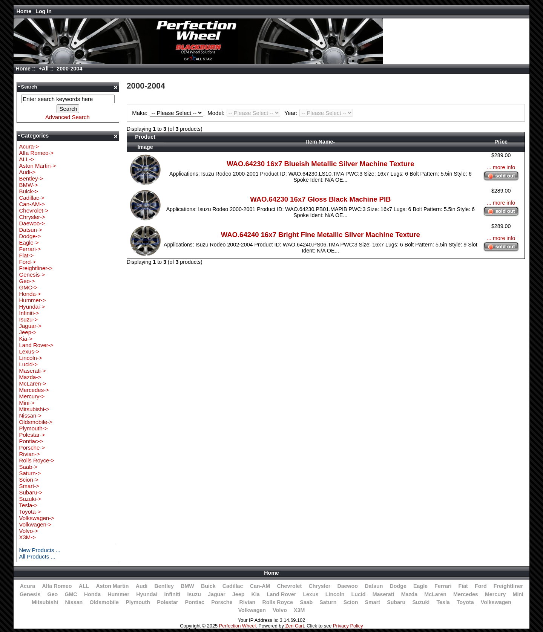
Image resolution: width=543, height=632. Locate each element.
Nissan (74, 602)
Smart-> (29, 486)
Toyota (465, 602)
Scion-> (28, 479)
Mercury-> (32, 396)
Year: (318, 113)
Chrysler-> (32, 217)
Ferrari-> (30, 249)
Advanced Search (67, 117)
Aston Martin (112, 586)
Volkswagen (496, 602)
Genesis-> (32, 274)
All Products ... (37, 556)
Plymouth (138, 602)
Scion (351, 602)
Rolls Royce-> (36, 460)
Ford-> (27, 262)
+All (43, 69)
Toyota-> (30, 511)
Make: (168, 113)
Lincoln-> (30, 358)
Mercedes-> (34, 390)
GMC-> (28, 287)
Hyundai (146, 594)
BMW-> (28, 185)
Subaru (396, 602)
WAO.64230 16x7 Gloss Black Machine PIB (320, 199)
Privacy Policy (348, 626)
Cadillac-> (31, 197)
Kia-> (25, 338)
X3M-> (27, 537)
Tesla (442, 602)
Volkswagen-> (36, 518)
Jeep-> (28, 332)
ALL (84, 586)
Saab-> (28, 467)
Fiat (463, 586)
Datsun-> (30, 229)
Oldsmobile (104, 602)
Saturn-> (30, 473)
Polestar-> (32, 435)
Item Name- (320, 142)
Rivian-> (29, 454)
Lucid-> (28, 364)
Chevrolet (289, 586)
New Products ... (40, 550)
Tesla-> (28, 505)
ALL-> (26, 159)
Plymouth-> (33, 428)
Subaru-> (31, 492)
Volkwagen (252, 610)
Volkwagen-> (35, 524)
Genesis (30, 594)
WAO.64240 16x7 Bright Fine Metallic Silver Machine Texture (320, 235)
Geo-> (27, 281)
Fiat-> (26, 255)
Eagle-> (29, 242)
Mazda (409, 594)
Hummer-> (32, 300)
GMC (70, 594)
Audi (142, 586)
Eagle (420, 586)
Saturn (327, 602)
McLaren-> (32, 383)
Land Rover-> (36, 345)
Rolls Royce (277, 602)
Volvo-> (28, 531)
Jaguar (216, 594)
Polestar (167, 602)
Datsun (374, 586)
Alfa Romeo (57, 586)
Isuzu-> (28, 319)
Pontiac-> (31, 441)
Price (501, 142)
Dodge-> (30, 236)
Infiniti (172, 594)
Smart (372, 602)
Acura (27, 586)
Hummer (118, 594)
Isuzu (194, 594)
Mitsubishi (45, 602)
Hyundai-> (32, 306)
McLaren (435, 594)
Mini (518, 594)
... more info (501, 167)
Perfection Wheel (237, 626)
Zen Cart (294, 626)
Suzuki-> (30, 499)
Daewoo (347, 586)
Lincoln (335, 594)
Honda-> (30, 294)
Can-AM (260, 586)
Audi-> (27, 172)
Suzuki (420, 602)
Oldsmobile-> (35, 422)
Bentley (164, 586)
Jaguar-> (30, 326)
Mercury (495, 594)
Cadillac (232, 586)
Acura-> (29, 146)
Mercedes (465, 594)
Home (24, 11)
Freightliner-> (35, 268)
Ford (481, 586)
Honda (92, 594)
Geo (53, 594)
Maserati (383, 594)
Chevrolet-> (34, 210)
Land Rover (281, 594)
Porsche (221, 602)
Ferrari (442, 586)
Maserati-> (32, 370)
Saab (306, 602)
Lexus (310, 594)
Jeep (238, 594)
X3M (299, 610)
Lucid (358, 594)
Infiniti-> (29, 313)
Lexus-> (29, 351)
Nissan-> (30, 415)
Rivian (247, 602)
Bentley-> (31, 178)
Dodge (398, 586)
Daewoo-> (32, 223)
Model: (244, 113)
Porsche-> (32, 447)
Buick (208, 586)
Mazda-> (30, 377)
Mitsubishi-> (34, 409)
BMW (187, 586)
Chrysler (319, 586)
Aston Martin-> (37, 165)
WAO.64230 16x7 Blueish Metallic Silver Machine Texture (320, 164)
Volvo (280, 610)
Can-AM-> (32, 204)
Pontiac (194, 602)
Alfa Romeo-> (36, 153)
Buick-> (28, 191)
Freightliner (508, 586)
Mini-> (27, 402)
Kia (256, 594)
